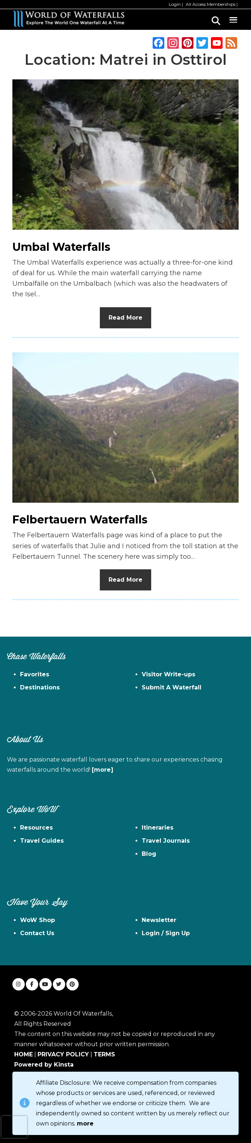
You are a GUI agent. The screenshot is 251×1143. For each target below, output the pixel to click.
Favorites (34, 674)
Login (175, 4)
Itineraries (157, 827)
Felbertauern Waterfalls (80, 519)
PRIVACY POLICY (63, 1054)
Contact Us (37, 933)
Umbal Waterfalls (61, 247)
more (85, 1123)
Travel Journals (166, 840)
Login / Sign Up (166, 933)
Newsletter (159, 920)
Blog (149, 853)
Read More (125, 317)
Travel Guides (42, 840)
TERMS (104, 1054)
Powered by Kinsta (44, 1064)
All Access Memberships (210, 4)
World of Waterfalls (68, 19)
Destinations (40, 687)
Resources (36, 827)
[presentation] (14, 1127)
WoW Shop (37, 920)
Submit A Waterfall (171, 687)
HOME (23, 1054)
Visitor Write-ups (168, 674)
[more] (102, 769)
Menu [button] (233, 19)
